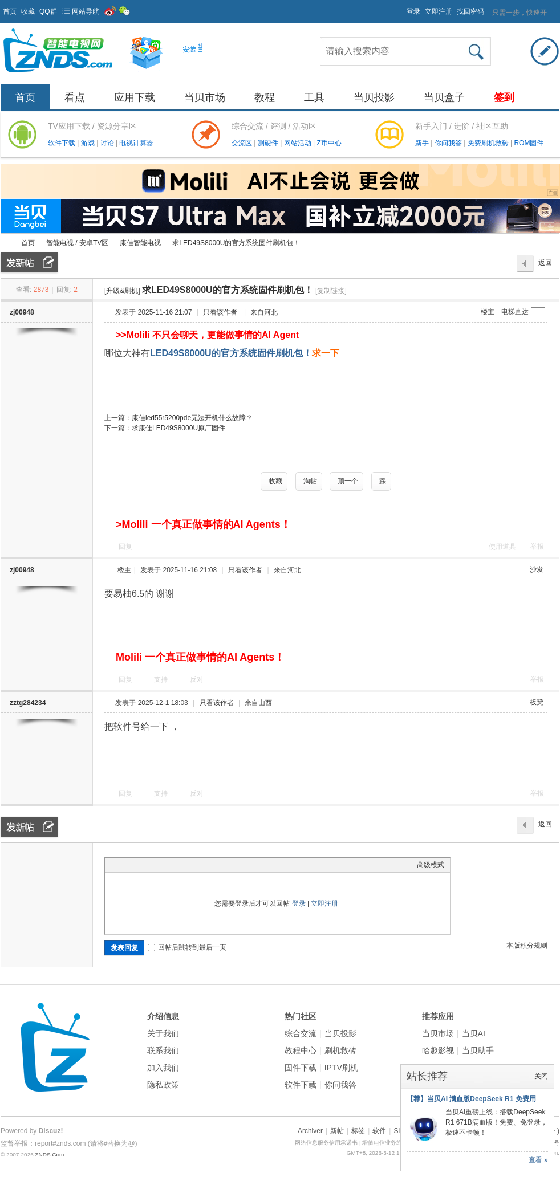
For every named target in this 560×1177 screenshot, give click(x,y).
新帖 (337, 1131)
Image (139, 864)
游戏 (88, 143)
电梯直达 (515, 312)
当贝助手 (478, 1050)
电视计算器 (136, 143)
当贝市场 (204, 97)
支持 (161, 679)
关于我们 (163, 1033)
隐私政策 (163, 1084)
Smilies (196, 864)
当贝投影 (374, 97)
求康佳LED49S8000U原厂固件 (178, 428)
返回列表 (545, 265)
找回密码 (470, 11)
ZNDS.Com (49, 1154)
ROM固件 (528, 143)
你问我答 (449, 143)
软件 (379, 1131)
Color (125, 864)
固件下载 (300, 1067)
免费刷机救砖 (489, 143)
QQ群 (48, 11)
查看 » (538, 1160)
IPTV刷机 (341, 1067)
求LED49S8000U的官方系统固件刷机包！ (236, 243)
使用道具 (502, 547)
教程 (264, 97)
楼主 (487, 312)
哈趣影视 (438, 1050)
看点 (74, 97)
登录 (413, 11)
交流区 (242, 143)
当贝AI (473, 1033)
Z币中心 (328, 143)
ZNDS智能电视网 (5, 243)
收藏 (28, 11)
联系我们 (163, 1050)
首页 (10, 11)
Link (153, 864)
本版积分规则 (526, 946)
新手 (423, 143)
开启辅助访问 (401, 8)
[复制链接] (331, 291)
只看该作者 (220, 312)
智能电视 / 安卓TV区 (77, 243)
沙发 (536, 569)
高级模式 (430, 865)
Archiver (310, 1131)
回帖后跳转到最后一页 (187, 947)
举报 (537, 547)
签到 (504, 97)
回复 (125, 547)
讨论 (108, 143)
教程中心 (300, 1050)
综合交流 (300, 1033)
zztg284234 (28, 703)
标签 (358, 1131)
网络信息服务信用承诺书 (326, 1142)
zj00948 (22, 312)
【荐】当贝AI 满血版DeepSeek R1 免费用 (471, 1099)
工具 (314, 97)
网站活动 (298, 143)
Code (182, 864)
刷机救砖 (340, 1050)
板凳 (536, 702)
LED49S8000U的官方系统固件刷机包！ (231, 353)
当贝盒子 (444, 97)
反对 (197, 679)
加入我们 (163, 1067)
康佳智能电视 (140, 243)
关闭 (541, 1076)
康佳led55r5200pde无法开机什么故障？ (192, 418)
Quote (167, 864)
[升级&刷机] (122, 291)
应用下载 (134, 97)
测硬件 (269, 143)
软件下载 (62, 143)
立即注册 (438, 11)
